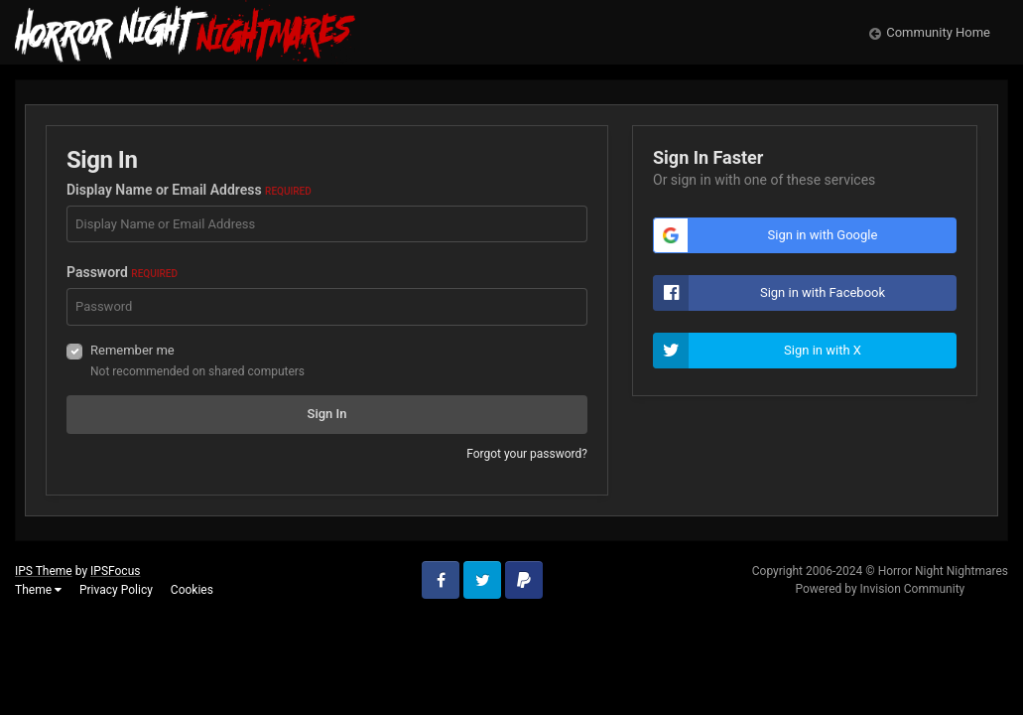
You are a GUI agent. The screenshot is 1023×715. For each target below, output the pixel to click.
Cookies (192, 590)
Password (122, 272)
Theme (38, 590)
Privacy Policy (116, 590)
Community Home (938, 32)
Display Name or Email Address (189, 190)
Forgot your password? (526, 454)
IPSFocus (115, 571)
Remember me (132, 350)
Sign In (327, 413)
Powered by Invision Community (879, 589)
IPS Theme (43, 571)
